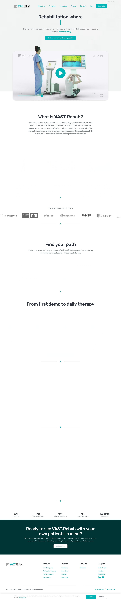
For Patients (47, 579)
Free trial (101, 6)
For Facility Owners (49, 573)
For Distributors (48, 576)
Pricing (74, 6)
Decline (101, 597)
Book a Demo (60, 547)
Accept (91, 597)
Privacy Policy (99, 591)
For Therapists (48, 570)
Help (91, 6)
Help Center (102, 570)
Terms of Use (110, 591)
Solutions (45, 6)
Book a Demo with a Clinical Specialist (60, 38)
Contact (83, 6)
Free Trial (65, 579)
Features (55, 6)
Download (65, 6)
